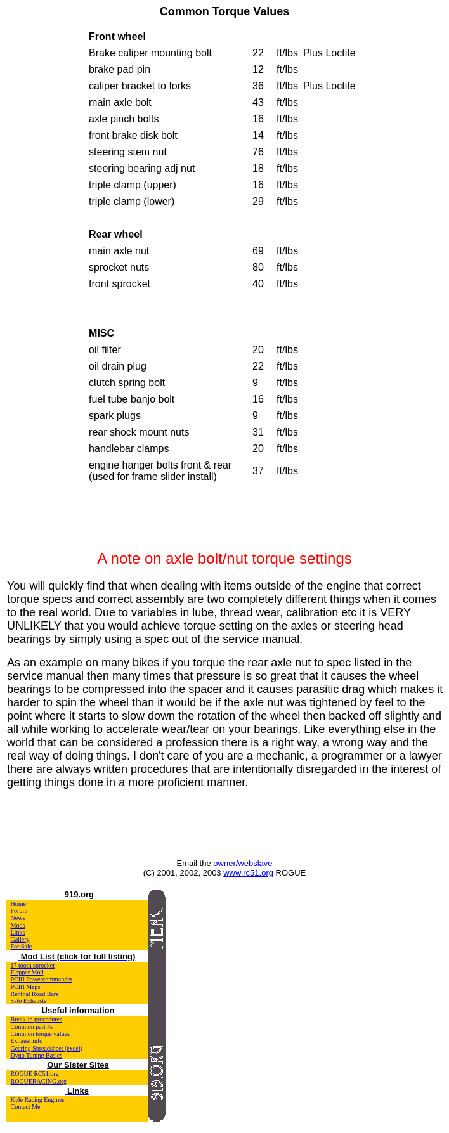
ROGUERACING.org (39, 1081)
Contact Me (26, 1106)
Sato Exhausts (28, 1000)
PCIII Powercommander (41, 979)
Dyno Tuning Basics (37, 1055)
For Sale (21, 946)
